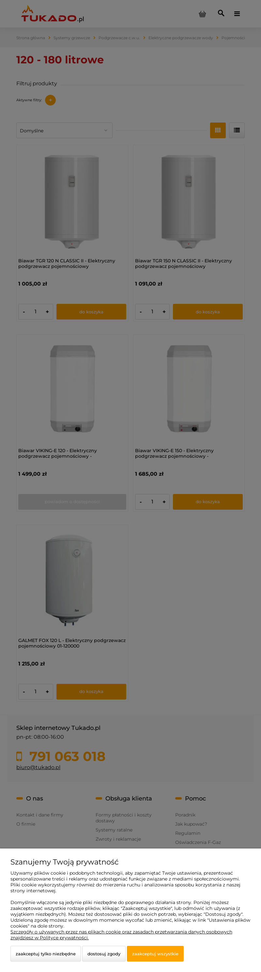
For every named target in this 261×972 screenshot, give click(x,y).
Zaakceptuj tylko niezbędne (46, 953)
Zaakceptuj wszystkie (155, 953)
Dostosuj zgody (103, 953)
